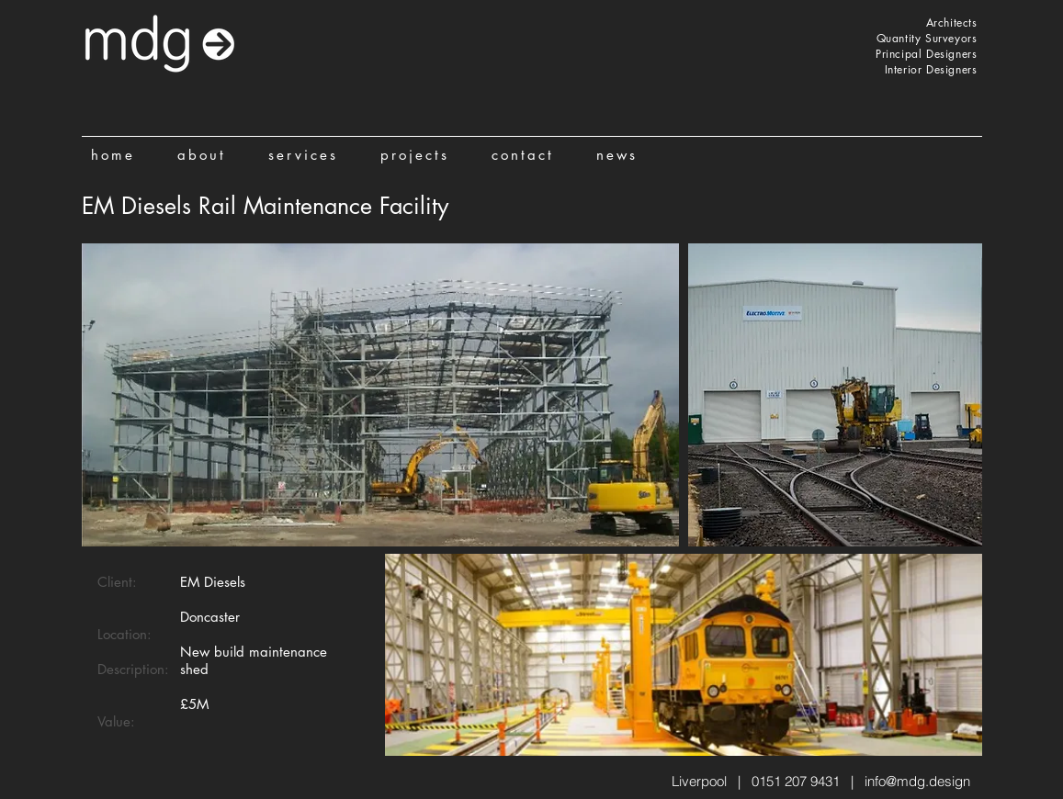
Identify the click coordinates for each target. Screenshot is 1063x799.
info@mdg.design (917, 781)
